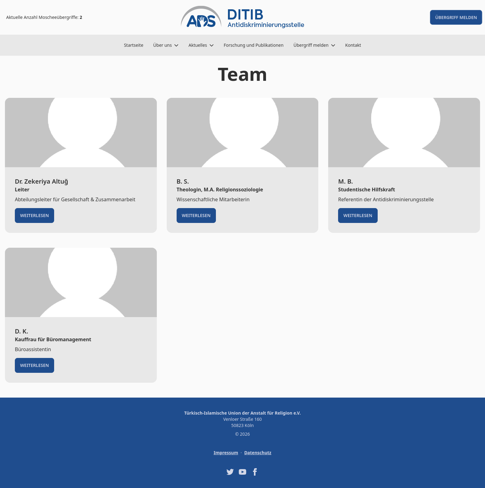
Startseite (134, 45)
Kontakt (353, 45)
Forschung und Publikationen (253, 45)
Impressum (226, 452)
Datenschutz (258, 452)
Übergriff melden (456, 17)
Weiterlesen (34, 215)
